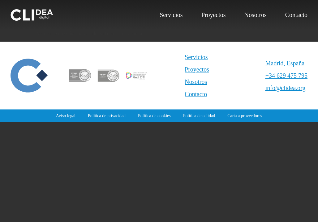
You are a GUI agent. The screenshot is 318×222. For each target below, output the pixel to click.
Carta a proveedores (244, 115)
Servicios (171, 14)
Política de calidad (199, 115)
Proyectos (213, 14)
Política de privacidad (107, 115)
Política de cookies (154, 115)
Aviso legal (65, 115)
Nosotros (255, 14)
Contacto (296, 14)
